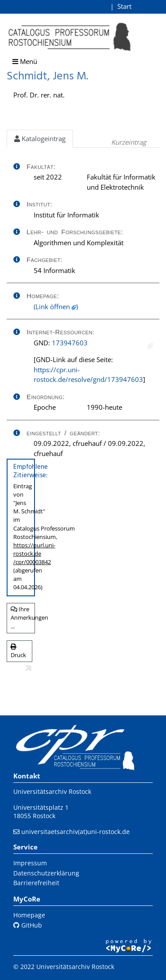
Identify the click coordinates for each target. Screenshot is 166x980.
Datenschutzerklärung (46, 873)
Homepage (29, 915)
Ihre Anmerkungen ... (23, 617)
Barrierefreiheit (36, 883)
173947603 (70, 342)
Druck (18, 651)
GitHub (27, 925)
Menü (24, 61)
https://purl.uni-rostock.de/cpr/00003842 (34, 553)
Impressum (30, 863)
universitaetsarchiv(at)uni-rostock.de (75, 831)
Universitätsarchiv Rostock (52, 791)
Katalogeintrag (40, 138)
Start (124, 6)
